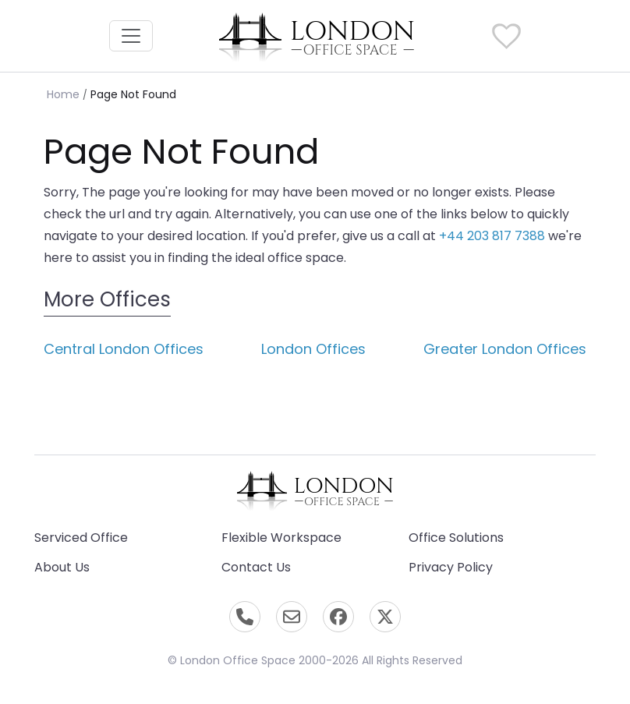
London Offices (313, 349)
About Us (62, 567)
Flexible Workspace (281, 538)
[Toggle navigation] (131, 35)
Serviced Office (81, 538)
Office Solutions (456, 538)
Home (63, 94)
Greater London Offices (504, 349)
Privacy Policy (451, 567)
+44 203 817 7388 (492, 236)
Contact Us (256, 567)
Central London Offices (124, 349)
